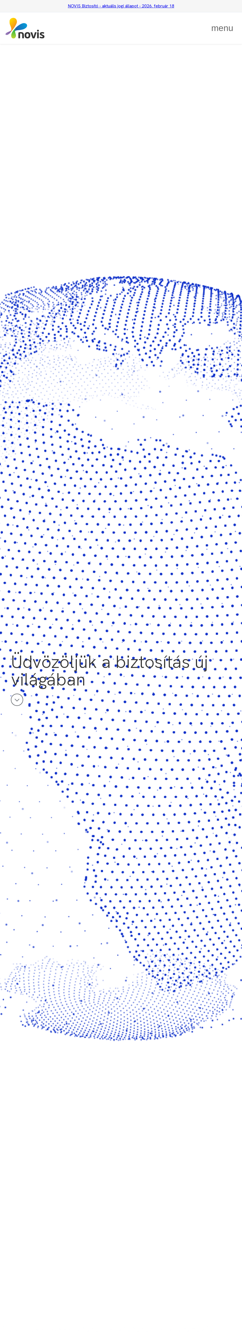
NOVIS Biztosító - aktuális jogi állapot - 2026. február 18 (121, 6)
